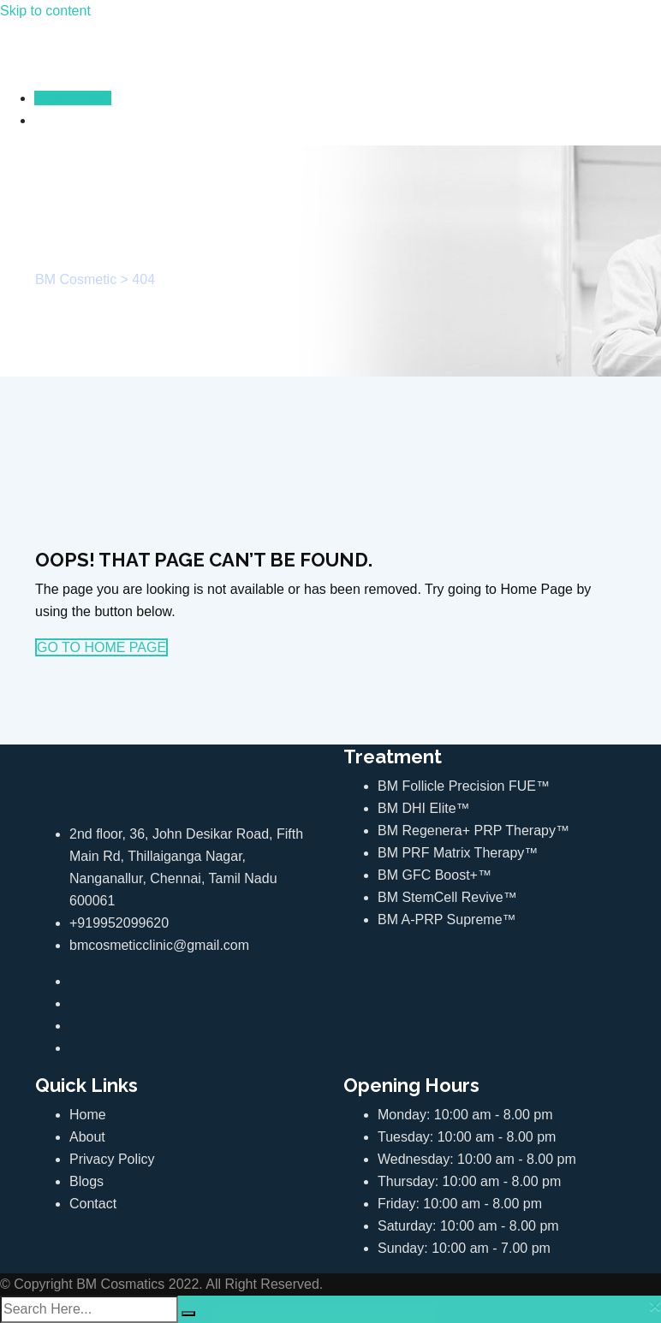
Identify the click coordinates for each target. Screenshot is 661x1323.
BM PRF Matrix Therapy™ (458, 852)
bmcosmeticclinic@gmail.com (159, 945)
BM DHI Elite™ (424, 808)
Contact (92, 1203)
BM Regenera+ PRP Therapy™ (473, 830)
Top (620, 1282)
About (87, 1137)
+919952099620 (119, 923)
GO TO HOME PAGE (101, 647)
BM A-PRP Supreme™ (447, 919)
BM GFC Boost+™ (434, 875)
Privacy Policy (112, 1159)
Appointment (72, 98)
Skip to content (45, 10)
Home (87, 1114)
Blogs (86, 1181)
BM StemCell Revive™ (447, 897)
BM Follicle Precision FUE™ (464, 786)
